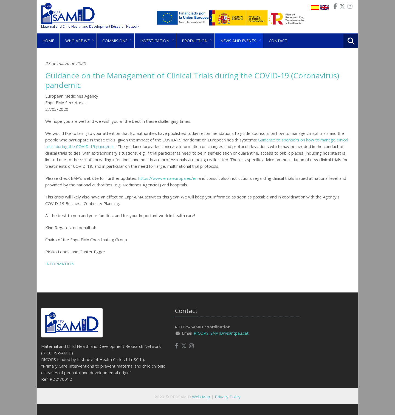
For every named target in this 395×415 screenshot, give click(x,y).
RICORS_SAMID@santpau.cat (221, 333)
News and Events (238, 40)
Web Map (201, 396)
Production (195, 40)
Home (48, 40)
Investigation (154, 40)
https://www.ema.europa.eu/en (168, 178)
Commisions (115, 40)
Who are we (77, 40)
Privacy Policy (228, 396)
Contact (278, 40)
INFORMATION (59, 263)
